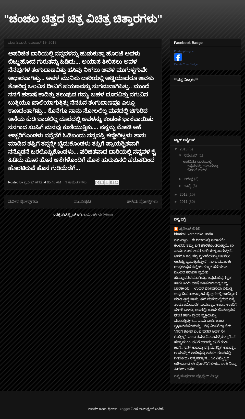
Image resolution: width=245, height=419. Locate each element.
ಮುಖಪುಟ (82, 201)
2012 (184, 194)
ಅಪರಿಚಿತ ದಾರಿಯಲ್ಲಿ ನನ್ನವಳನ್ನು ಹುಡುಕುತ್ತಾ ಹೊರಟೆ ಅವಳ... (200, 165)
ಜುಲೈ (188, 186)
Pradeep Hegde (184, 51)
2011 (184, 202)
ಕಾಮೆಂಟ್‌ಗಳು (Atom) (98, 214)
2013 (184, 149)
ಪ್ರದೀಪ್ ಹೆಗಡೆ (189, 229)
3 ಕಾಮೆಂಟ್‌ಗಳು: (76, 182)
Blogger (124, 409)
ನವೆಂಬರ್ (191, 155)
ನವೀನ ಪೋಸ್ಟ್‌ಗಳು (23, 201)
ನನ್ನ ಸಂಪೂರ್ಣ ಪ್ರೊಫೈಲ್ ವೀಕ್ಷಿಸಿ (196, 376)
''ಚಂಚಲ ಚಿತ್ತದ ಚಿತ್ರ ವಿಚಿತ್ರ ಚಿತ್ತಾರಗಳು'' (83, 19)
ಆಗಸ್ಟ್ (189, 179)
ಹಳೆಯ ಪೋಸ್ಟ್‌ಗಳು (142, 201)
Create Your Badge (186, 64)
